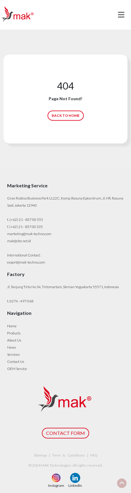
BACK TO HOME (66, 115)
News (11, 347)
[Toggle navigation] (121, 15)
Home (12, 326)
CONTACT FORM (65, 433)
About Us (14, 340)
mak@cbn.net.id (19, 241)
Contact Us (15, 361)
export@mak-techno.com (26, 262)
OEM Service (17, 368)
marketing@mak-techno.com (29, 234)
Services (13, 354)
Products (13, 333)
